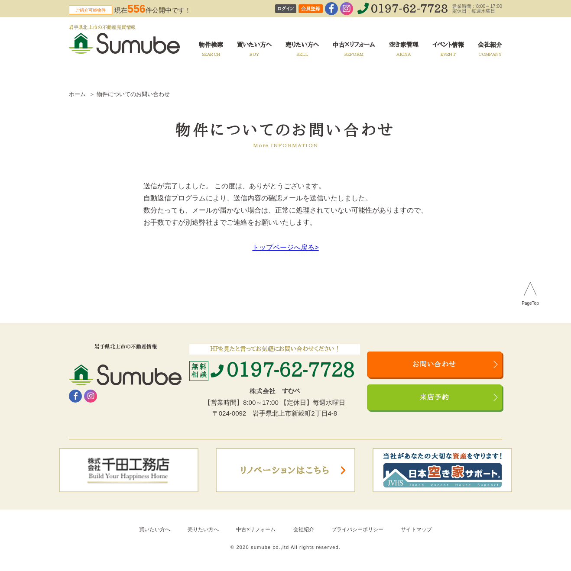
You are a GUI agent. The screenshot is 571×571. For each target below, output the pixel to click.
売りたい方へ (203, 529)
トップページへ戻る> (285, 247)
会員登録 (310, 9)
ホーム (77, 94)
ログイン (286, 9)
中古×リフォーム (256, 529)
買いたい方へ (154, 529)
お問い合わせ (434, 364)
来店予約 (435, 397)
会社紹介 (303, 529)
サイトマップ (416, 529)
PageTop (530, 303)
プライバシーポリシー (357, 529)
